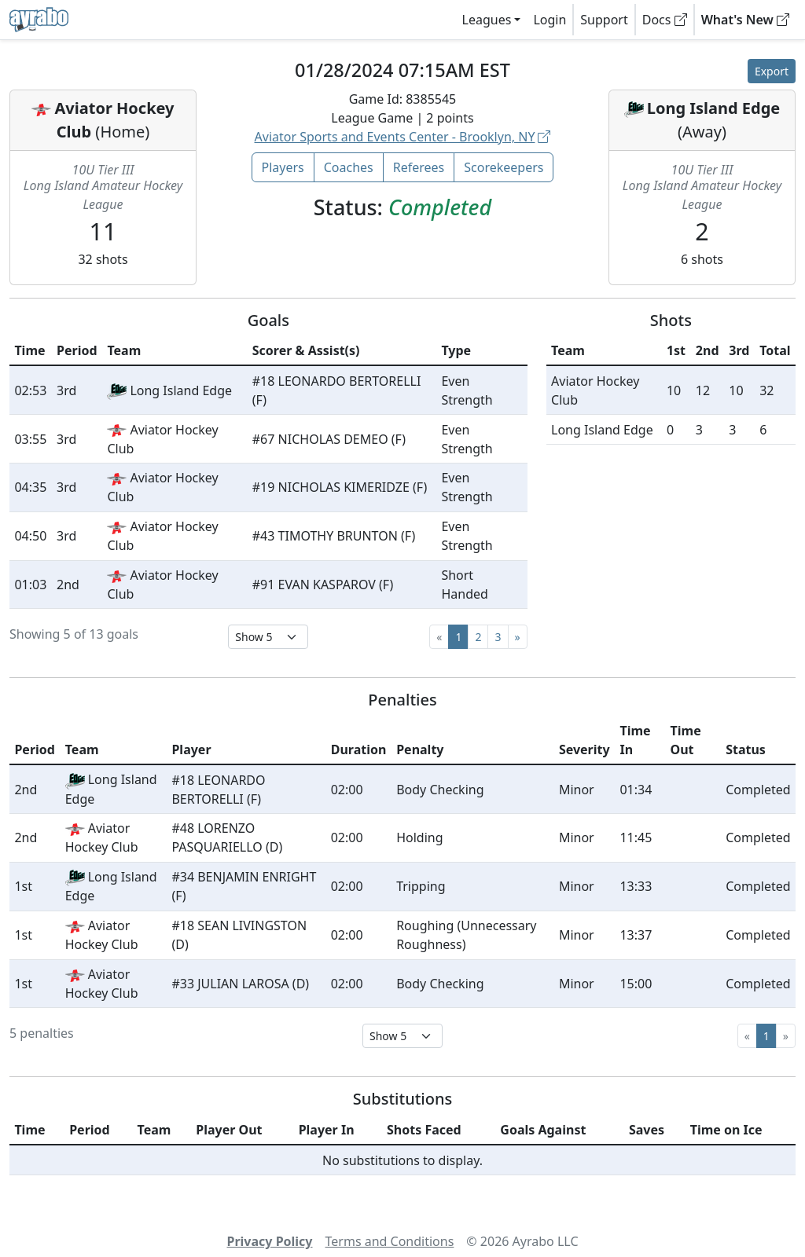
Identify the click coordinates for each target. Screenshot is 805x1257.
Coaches (348, 167)
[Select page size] (268, 637)
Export (771, 71)
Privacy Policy (269, 1241)
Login (549, 19)
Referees (419, 167)
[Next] (517, 637)
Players (283, 167)
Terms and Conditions (389, 1241)
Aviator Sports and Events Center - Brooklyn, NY (403, 136)
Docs (664, 19)
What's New (745, 19)
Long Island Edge (714, 108)
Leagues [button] (487, 19)
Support (603, 19)
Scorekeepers (503, 167)
